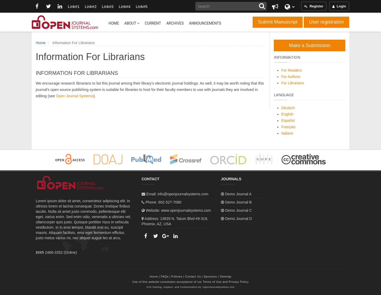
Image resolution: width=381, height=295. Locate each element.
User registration (326, 22)
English (287, 114)
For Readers (291, 70)
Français (288, 127)
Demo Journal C (238, 210)
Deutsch (288, 108)
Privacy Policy (238, 281)
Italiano (287, 133)
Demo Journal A (238, 194)
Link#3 (108, 6)
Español (288, 120)
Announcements (205, 23)
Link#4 (125, 6)
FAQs (165, 276)
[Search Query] (231, 6)
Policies (176, 276)
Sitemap (226, 276)
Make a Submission (309, 45)
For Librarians (292, 83)
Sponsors (210, 276)
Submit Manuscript (277, 22)
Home (113, 23)
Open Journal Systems (74, 96)
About (131, 23)
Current (153, 23)
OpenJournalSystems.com (219, 287)
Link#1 (74, 6)
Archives (175, 23)
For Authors (290, 77)
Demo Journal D (238, 218)
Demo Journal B (238, 202)
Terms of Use (212, 281)
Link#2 (91, 6)
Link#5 (142, 6)
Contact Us (193, 276)
